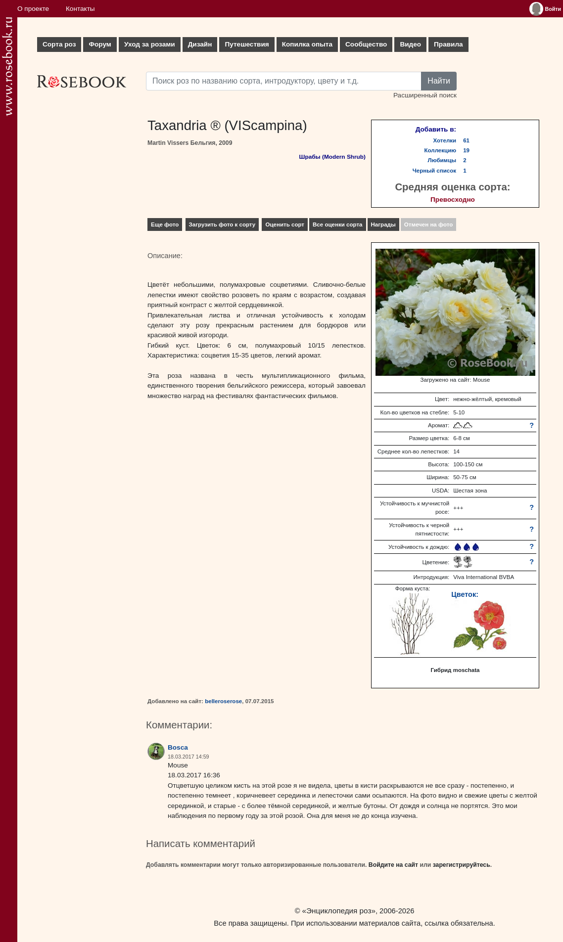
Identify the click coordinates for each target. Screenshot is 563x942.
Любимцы (442, 160)
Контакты (80, 8)
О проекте (33, 8)
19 (466, 150)
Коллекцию (440, 150)
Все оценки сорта (337, 224)
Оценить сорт (284, 224)
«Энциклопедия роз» (338, 910)
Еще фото (165, 224)
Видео (410, 44)
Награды (383, 224)
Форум (100, 44)
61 (466, 140)
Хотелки (445, 140)
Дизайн (200, 44)
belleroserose (223, 701)
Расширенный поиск (425, 95)
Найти (438, 81)
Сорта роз (59, 44)
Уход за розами (149, 44)
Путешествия (247, 44)
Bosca (178, 747)
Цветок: (464, 594)
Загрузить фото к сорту (222, 224)
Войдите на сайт (393, 864)
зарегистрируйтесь (461, 864)
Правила (448, 44)
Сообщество (366, 44)
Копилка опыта (307, 44)
